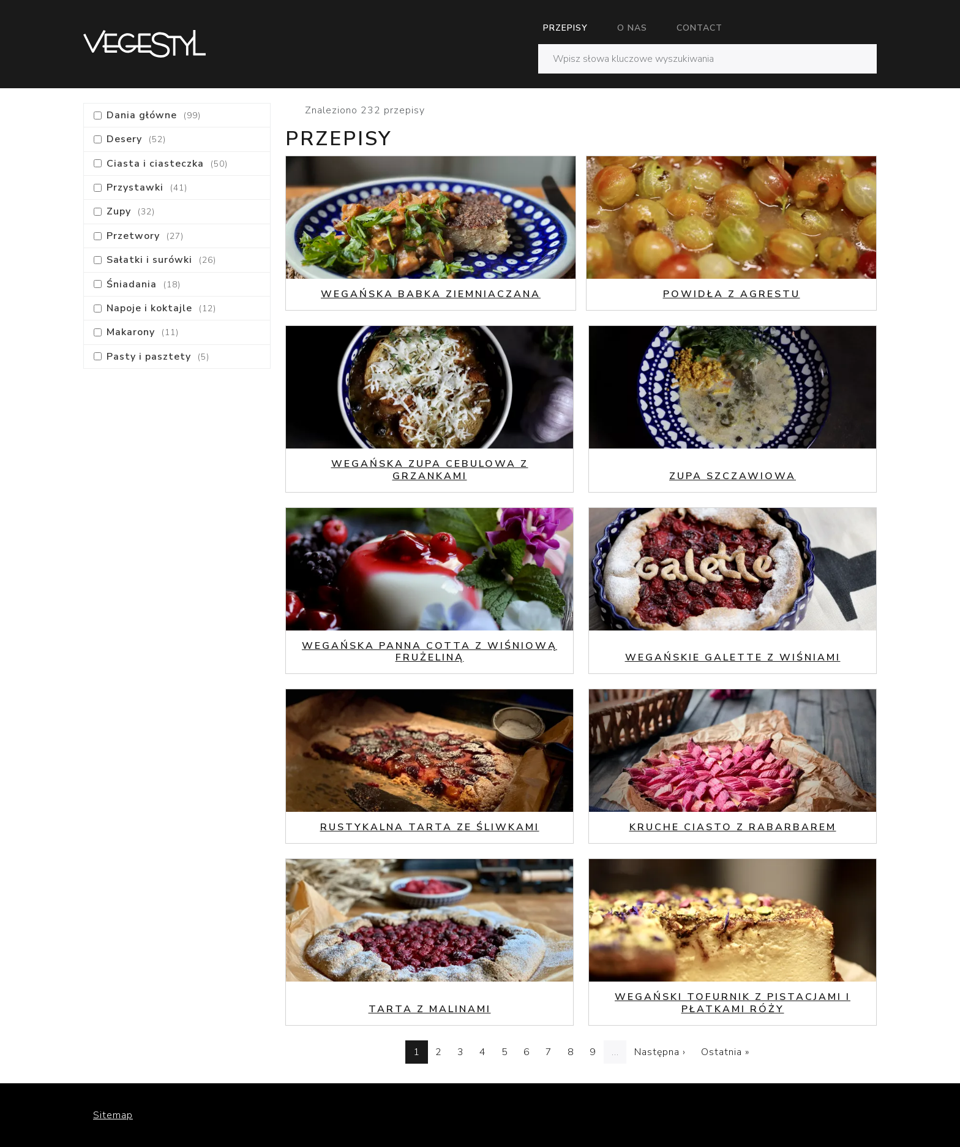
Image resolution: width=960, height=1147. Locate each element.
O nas (632, 28)
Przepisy (565, 28)
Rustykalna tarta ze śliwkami (429, 827)
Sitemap (113, 1115)
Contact (699, 28)
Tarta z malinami (430, 1009)
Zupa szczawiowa (732, 476)
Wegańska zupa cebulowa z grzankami (429, 469)
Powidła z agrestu (731, 294)
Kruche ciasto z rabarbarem (732, 827)
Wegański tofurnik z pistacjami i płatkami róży (732, 1002)
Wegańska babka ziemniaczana (431, 294)
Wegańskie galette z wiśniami (733, 657)
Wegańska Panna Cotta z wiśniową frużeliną (429, 651)
